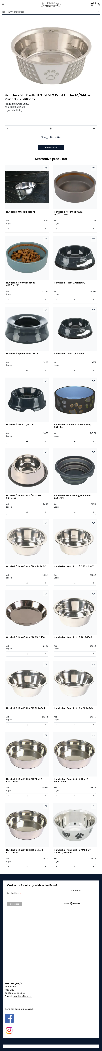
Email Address (14, 893)
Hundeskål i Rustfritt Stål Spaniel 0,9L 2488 (23, 497)
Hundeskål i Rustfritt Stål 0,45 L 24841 (26, 566)
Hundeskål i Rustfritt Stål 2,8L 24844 (25, 708)
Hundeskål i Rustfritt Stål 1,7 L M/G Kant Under (24, 780)
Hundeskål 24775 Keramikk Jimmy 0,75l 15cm (72, 426)
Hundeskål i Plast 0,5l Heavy (69, 353)
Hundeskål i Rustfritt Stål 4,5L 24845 (73, 708)
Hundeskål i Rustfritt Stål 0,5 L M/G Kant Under (24, 851)
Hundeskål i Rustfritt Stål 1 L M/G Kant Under (71, 780)
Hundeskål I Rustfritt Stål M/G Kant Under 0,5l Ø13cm (72, 851)
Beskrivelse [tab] (51, 147)
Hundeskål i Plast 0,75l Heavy (69, 283)
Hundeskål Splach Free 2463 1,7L (23, 353)
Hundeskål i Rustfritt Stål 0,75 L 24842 (74, 566)
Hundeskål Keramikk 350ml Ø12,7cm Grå (68, 213)
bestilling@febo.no (22, 996)
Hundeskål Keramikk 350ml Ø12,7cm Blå (20, 284)
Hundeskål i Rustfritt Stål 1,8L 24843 (73, 637)
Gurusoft (51, 1046)
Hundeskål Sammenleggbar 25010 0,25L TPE (72, 497)
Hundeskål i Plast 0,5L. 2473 (21, 424)
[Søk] (50, 12)
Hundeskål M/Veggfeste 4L (20, 212)
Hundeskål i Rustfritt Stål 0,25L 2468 (25, 637)
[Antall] (50, 128)
